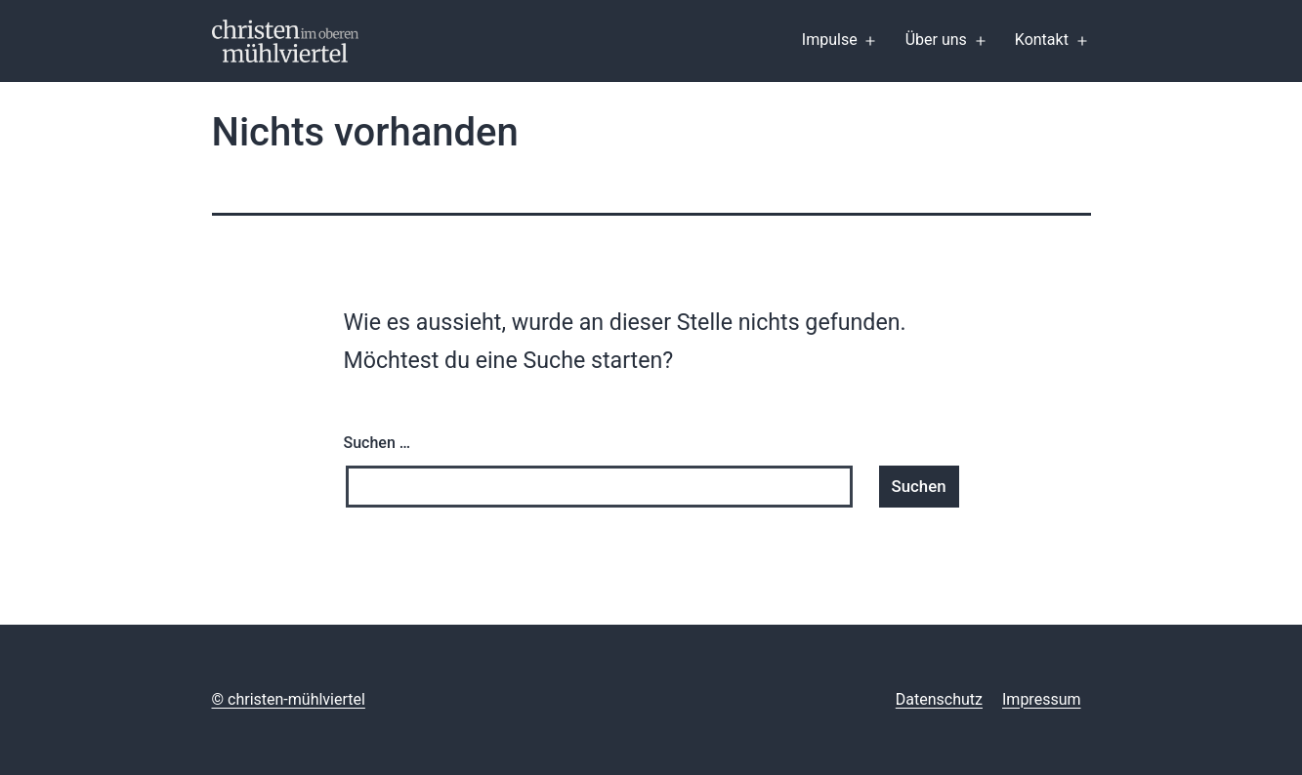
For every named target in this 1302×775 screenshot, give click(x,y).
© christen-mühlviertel (288, 699)
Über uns (936, 39)
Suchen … (377, 442)
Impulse (830, 39)
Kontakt (1042, 39)
